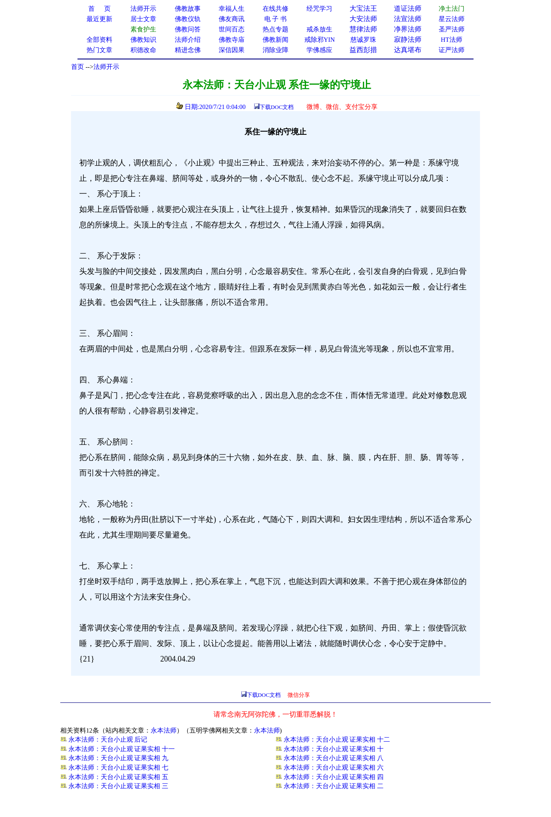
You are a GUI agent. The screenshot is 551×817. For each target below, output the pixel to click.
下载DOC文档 (277, 107)
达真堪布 (407, 49)
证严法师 (451, 50)
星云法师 (451, 19)
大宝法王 (363, 8)
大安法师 (363, 18)
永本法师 (163, 730)
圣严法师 (451, 29)
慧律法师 (363, 29)
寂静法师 (407, 39)
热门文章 (99, 50)
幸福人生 (232, 8)
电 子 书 (275, 19)
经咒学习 (319, 8)
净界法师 (407, 29)
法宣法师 (407, 18)
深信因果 (232, 50)
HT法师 (451, 39)
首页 (77, 66)
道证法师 (407, 8)
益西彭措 (363, 49)
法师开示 (106, 66)
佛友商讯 (232, 19)
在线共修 (275, 8)
